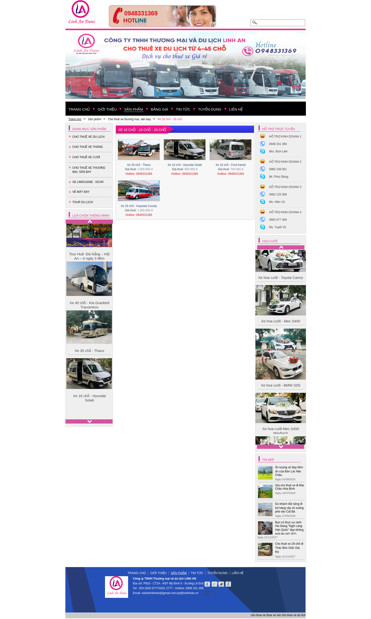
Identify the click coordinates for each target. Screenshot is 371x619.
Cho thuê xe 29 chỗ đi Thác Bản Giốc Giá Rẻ (289, 548)
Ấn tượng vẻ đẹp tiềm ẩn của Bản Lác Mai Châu (289, 471)
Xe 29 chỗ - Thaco (138, 165)
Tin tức (197, 573)
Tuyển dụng (217, 573)
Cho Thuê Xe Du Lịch (88, 136)
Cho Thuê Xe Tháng (87, 147)
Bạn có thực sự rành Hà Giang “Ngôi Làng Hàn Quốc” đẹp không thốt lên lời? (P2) (289, 528)
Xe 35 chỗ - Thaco (89, 356)
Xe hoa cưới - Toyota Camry (280, 300)
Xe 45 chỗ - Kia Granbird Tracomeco (89, 310)
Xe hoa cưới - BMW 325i (280, 408)
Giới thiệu (158, 573)
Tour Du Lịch (82, 202)
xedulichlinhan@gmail (156, 593)
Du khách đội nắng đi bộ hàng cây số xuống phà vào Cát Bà (289, 507)
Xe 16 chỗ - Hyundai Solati (89, 404)
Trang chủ (137, 573)
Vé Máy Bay (81, 192)
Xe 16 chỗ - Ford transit (231, 165)
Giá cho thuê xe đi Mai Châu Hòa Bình (289, 487)
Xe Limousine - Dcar (88, 182)
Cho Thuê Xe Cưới (86, 157)
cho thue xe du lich (294, 615)
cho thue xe (258, 615)
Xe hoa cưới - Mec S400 (280, 344)
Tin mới (268, 460)
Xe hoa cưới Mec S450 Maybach (280, 258)
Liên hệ (238, 573)
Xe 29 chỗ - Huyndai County (139, 206)
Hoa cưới (270, 241)
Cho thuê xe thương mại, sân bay (88, 170)
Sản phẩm (179, 573)
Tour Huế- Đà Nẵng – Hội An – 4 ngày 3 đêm (89, 262)
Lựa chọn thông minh (90, 215)
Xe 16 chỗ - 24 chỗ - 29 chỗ (142, 130)
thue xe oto (273, 615)
